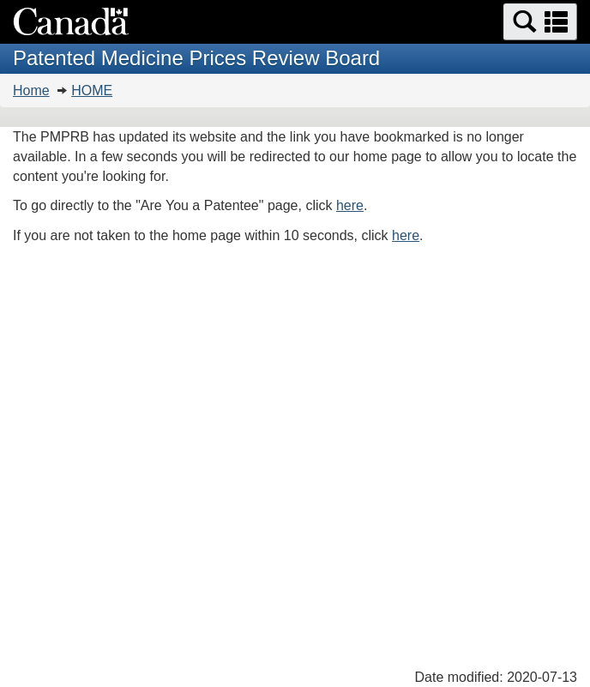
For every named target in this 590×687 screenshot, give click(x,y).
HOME (91, 90)
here (350, 205)
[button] (540, 21)
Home (31, 90)
